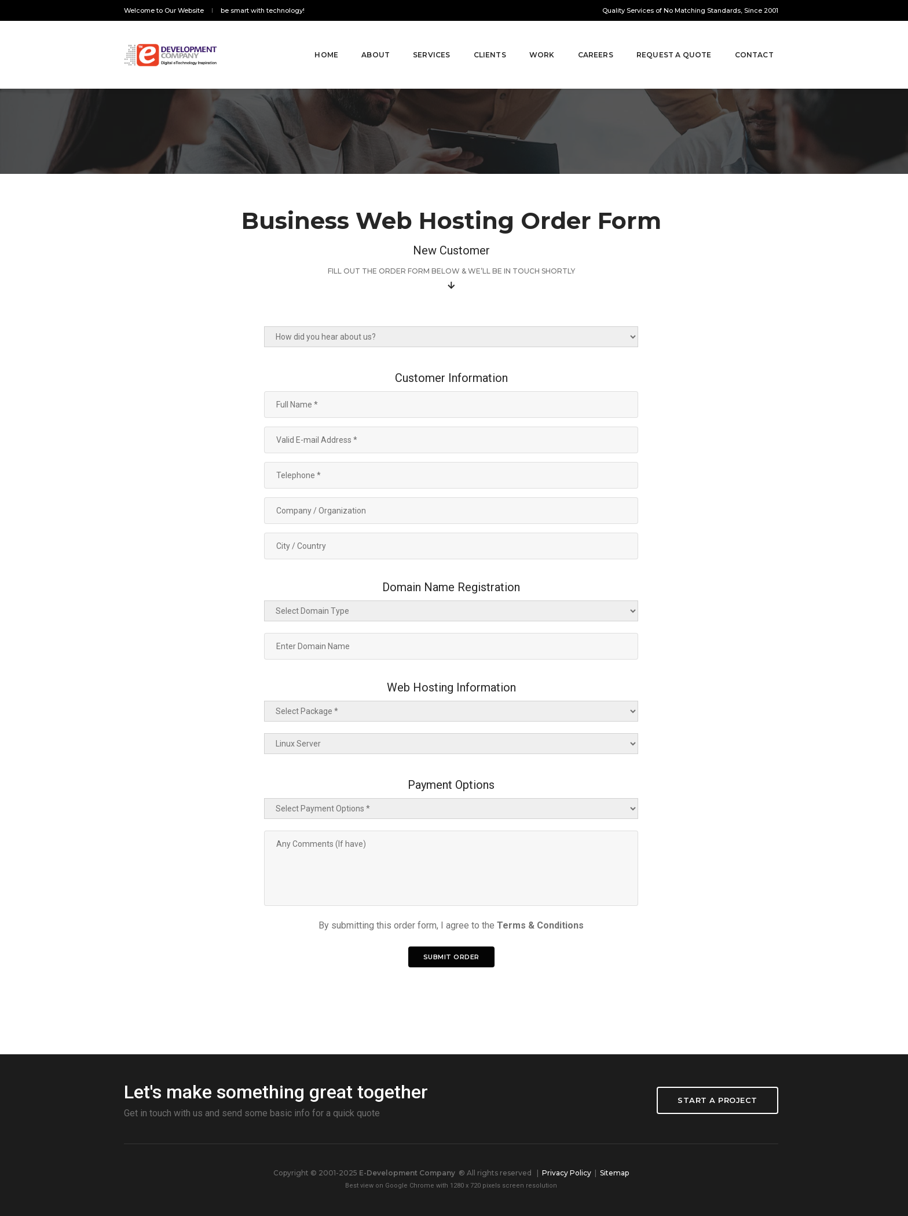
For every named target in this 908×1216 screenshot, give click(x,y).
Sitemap (614, 1172)
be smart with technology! (263, 10)
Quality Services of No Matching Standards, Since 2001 (690, 10)
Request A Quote (661, 41)
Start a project (717, 1100)
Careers (583, 41)
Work (529, 41)
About (363, 41)
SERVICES (418, 41)
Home (314, 41)
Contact (741, 41)
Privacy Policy (566, 1172)
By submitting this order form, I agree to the (451, 925)
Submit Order (451, 957)
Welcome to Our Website (164, 10)
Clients (477, 41)
